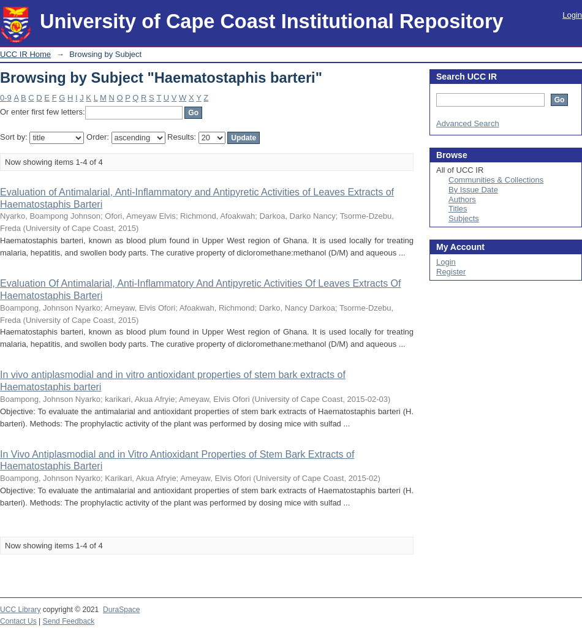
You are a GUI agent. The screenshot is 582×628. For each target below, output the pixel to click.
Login (572, 15)
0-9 (6, 97)
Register (451, 271)
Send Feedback (69, 621)
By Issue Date (473, 189)
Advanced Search (467, 123)
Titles (457, 208)
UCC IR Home (25, 54)
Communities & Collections (495, 179)
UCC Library (20, 609)
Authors (462, 199)
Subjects (463, 218)
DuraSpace (121, 609)
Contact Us (18, 621)
